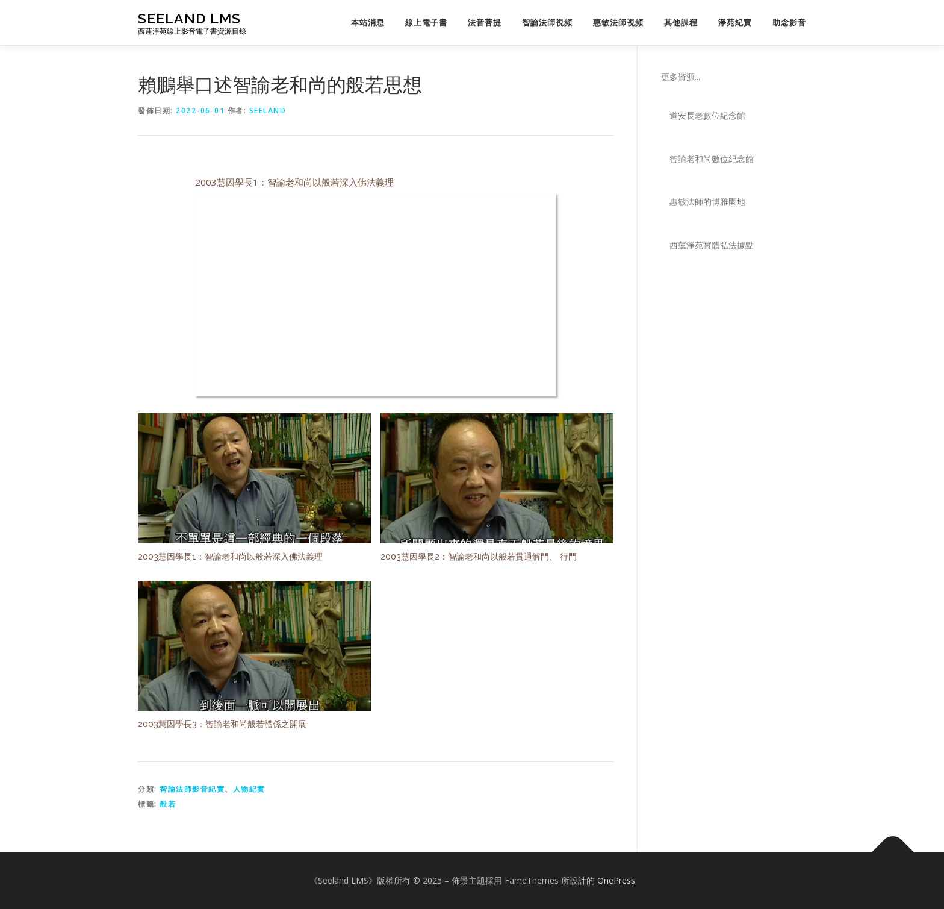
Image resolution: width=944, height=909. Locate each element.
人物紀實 (249, 789)
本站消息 (368, 22)
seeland (268, 110)
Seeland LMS (189, 18)
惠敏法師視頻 (618, 22)
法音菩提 (485, 22)
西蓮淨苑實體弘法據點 (711, 245)
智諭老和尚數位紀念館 (711, 158)
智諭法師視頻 (547, 22)
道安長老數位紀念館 (707, 115)
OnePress (616, 880)
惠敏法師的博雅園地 (707, 201)
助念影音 (789, 22)
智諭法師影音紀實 (192, 789)
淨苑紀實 (735, 22)
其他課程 (681, 22)
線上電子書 (426, 22)
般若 (168, 804)
